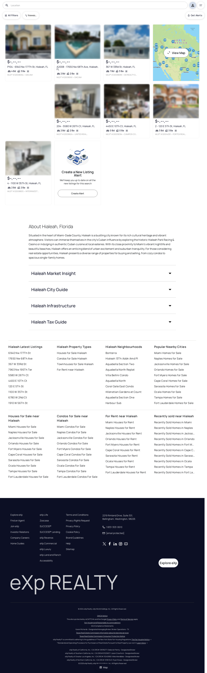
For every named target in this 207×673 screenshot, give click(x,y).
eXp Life (44, 515)
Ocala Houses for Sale (22, 465)
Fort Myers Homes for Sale (170, 375)
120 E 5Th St (16, 386)
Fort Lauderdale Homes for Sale (173, 403)
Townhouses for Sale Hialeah (75, 364)
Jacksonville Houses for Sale (26, 438)
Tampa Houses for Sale (22, 471)
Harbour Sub (113, 403)
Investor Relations (19, 532)
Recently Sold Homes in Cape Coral (174, 450)
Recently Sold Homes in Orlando (174, 439)
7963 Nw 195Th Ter (20, 369)
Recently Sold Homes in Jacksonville (174, 433)
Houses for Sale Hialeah (72, 353)
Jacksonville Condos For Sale (75, 438)
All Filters (11, 15)
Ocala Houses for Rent (120, 461)
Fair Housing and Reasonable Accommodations (102, 622)
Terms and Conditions (77, 515)
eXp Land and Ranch (50, 555)
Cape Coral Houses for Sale (25, 454)
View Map (176, 53)
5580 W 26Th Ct (18, 375)
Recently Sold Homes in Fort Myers (174, 444)
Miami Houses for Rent (120, 422)
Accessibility (46, 560)
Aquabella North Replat (120, 369)
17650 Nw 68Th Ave (20, 358)
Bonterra (111, 353)
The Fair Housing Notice (141, 639)
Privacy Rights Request (78, 520)
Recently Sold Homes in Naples (173, 428)
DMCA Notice (102, 616)
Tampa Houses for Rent (120, 467)
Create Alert (77, 193)
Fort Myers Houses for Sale (25, 449)
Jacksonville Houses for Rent (124, 433)
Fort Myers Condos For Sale (74, 449)
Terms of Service (127, 619)
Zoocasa (44, 520)
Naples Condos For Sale (71, 432)
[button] (102, 273)
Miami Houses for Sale (22, 426)
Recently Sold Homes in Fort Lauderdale (174, 472)
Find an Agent (17, 520)
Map (103, 667)
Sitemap (70, 549)
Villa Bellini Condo (117, 375)
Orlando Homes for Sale (169, 369)
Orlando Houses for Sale (23, 443)
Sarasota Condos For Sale (73, 460)
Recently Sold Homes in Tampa (173, 467)
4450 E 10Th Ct (17, 381)
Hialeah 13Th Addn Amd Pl (122, 358)
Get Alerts (195, 15)
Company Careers (19, 538)
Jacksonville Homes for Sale (171, 364)
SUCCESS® (45, 526)
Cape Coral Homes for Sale (171, 381)
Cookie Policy (73, 532)
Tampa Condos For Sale (71, 471)
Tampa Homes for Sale (168, 397)
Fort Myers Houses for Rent (122, 444)
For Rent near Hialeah (70, 369)
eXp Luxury (45, 549)
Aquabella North (116, 381)
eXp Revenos (46, 538)
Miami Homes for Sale (167, 353)
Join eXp (14, 526)
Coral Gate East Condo (120, 386)
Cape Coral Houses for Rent (123, 450)
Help (68, 543)
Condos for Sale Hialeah (72, 358)
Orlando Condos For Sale (72, 443)
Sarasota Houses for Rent (122, 455)
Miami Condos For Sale (71, 426)
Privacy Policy (73, 526)
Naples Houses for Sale (22, 432)
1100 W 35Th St (17, 392)
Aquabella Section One (120, 397)
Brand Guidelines (74, 538)
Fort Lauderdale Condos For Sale (77, 477)
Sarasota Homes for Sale (169, 386)
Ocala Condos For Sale (71, 465)
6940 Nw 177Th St (19, 353)
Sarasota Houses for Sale (24, 460)
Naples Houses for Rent (120, 428)
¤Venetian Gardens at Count (123, 392)
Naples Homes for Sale (168, 358)
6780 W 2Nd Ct (17, 397)
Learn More (141, 643)
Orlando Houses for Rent (121, 439)
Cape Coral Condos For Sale (74, 454)
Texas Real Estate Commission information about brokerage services (102, 633)
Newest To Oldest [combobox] (32, 15)
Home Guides (17, 543)
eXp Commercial (48, 543)
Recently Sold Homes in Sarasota (174, 455)
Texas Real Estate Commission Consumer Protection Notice (102, 636)
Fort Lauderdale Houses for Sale (28, 477)
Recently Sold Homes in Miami (173, 422)
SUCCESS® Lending (50, 532)
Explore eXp (16, 515)
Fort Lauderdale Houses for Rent (126, 472)
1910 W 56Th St (17, 403)
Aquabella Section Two (120, 364)
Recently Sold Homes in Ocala (173, 461)
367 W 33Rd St (17, 364)
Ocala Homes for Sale (167, 392)
